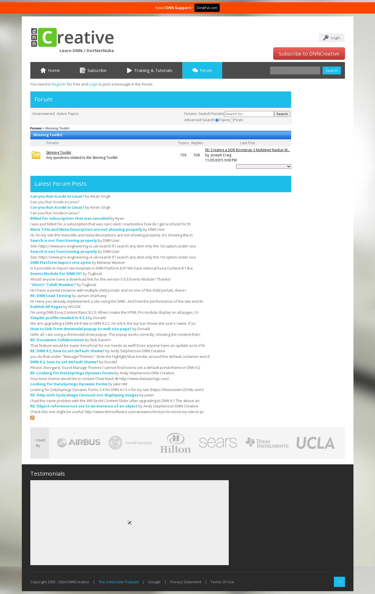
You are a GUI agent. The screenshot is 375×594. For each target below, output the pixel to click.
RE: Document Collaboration (57, 339)
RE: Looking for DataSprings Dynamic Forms (72, 372)
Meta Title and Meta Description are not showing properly (86, 229)
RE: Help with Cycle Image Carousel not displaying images (84, 395)
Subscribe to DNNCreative (309, 53)
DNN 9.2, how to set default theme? (64, 361)
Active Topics (68, 113)
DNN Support (178, 7)
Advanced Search (199, 119)
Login (335, 37)
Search (332, 70)
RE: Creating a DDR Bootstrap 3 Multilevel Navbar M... (247, 150)
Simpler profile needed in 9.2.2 (58, 317)
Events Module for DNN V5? (56, 273)
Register (59, 84)
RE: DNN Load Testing (50, 295)
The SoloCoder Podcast (119, 581)
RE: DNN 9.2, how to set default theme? (67, 350)
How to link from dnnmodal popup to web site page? (81, 328)
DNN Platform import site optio (60, 262)
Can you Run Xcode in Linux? (57, 196)
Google (154, 581)
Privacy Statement (185, 581)
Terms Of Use (222, 581)
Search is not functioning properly (63, 240)
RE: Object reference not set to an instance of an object (83, 406)
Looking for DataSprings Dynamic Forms (68, 383)
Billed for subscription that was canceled (69, 218)
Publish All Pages (46, 306)
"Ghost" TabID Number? (53, 284)
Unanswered (43, 113)
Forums (190, 113)
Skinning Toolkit (58, 152)
